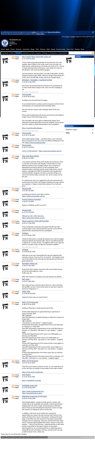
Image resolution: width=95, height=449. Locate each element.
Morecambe (26, 94)
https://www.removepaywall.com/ (33, 391)
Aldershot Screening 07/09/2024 (34, 396)
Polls (37, 49)
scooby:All (5, 53)
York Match (26, 375)
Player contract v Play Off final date (35, 221)
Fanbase (25, 233)
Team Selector (63, 53)
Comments (26, 53)
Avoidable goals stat (29, 385)
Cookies (31, 437)
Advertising (44, 437)
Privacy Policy (40, 34)
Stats (48, 49)
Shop (82, 49)
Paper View (70, 49)
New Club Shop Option (30, 156)
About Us (3, 437)
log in (67, 36)
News (7, 49)
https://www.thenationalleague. (32, 128)
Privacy (26, 437)
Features (19, 49)
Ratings (45, 53)
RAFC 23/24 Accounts (30, 302)
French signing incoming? (31, 199)
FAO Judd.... (26, 279)
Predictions (53, 53)
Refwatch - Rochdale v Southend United (37, 80)
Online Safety (37, 437)
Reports (38, 53)
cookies (33, 32)
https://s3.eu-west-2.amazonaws (32, 372)
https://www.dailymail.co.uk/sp (32, 393)
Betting (77, 49)
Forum (13, 49)
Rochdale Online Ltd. (30, 263)
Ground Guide (60, 49)
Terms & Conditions (18, 437)
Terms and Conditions (54, 32)
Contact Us (9, 437)
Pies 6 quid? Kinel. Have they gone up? (36, 57)
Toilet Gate (26, 291)
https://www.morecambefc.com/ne (50, 151)
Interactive (26, 49)
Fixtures (42, 49)
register (73, 36)
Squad (53, 49)
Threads (18, 53)
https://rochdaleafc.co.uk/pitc (31, 380)
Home (3, 49)
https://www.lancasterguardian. (35, 142)
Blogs (32, 49)
